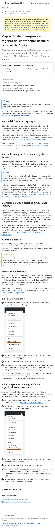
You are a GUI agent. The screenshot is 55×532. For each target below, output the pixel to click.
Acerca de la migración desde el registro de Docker (25, 155)
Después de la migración (14, 271)
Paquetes (27, 11)
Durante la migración (12, 239)
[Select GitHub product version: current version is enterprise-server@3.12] (40, 3)
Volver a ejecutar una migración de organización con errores (21, 386)
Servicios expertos (7, 525)
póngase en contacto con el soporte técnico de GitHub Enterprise (25, 29)
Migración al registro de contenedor (16, 13)
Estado (32, 523)
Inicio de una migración (13, 299)
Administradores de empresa (13, 11)
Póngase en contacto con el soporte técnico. (16, 502)
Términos (18, 523)
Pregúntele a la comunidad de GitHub (14, 499)
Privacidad (25, 523)
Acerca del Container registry (19, 121)
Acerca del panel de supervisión (13, 293)
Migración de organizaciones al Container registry (24, 204)
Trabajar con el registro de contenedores (16, 116)
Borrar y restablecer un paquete (31, 402)
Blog (15, 525)
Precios (38, 523)
